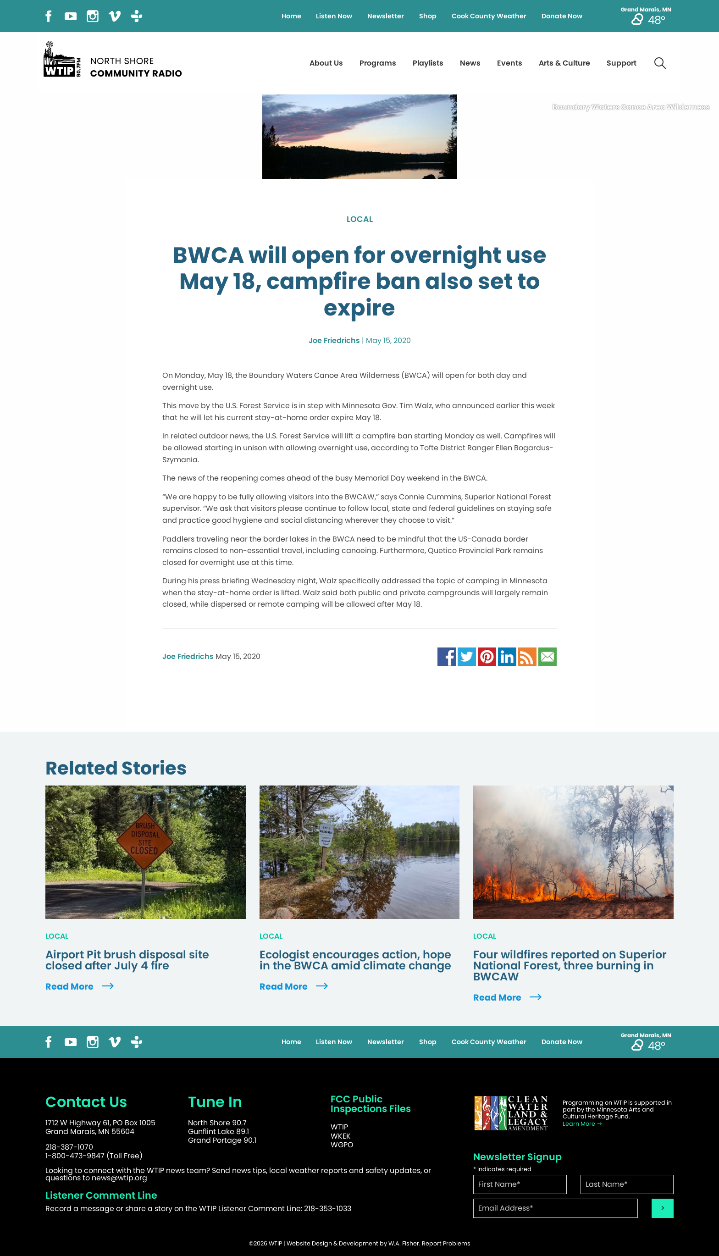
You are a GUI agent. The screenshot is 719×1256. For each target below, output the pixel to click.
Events (509, 63)
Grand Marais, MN (646, 9)
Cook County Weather (489, 16)
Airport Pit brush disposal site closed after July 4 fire (127, 960)
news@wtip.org (119, 1178)
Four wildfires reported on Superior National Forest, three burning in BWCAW (570, 965)
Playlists (428, 63)
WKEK (341, 1136)
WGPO (342, 1145)
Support (621, 63)
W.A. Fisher (403, 1243)
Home (291, 16)
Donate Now (562, 16)
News (470, 63)
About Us (326, 63)
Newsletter (385, 16)
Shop (428, 16)
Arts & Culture (564, 63)
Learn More (583, 1123)
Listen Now (334, 16)
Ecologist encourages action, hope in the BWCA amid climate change (355, 960)
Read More (80, 986)
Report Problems (446, 1243)
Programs (378, 63)
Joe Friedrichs (334, 340)
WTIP (339, 1127)
